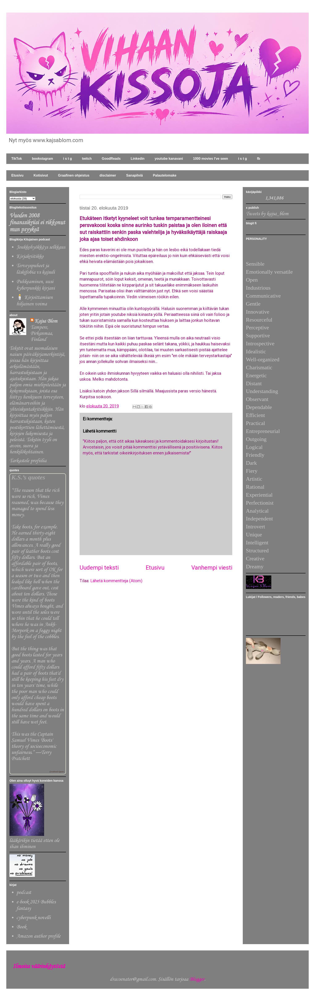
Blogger (196, 979)
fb (258, 158)
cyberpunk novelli (33, 918)
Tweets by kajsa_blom (267, 214)
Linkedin (137, 158)
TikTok (16, 158)
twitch (87, 158)
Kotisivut (41, 175)
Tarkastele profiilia (27, 461)
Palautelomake (164, 175)
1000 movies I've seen (210, 158)
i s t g (67, 158)
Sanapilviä (134, 175)
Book (21, 927)
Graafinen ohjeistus (73, 175)
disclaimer (108, 175)
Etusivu (17, 175)
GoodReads (111, 158)
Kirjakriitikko (29, 256)
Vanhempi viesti (211, 567)
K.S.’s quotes (28, 477)
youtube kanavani (169, 158)
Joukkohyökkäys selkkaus (40, 247)
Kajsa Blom (46, 321)
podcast (23, 892)
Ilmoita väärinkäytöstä (39, 966)
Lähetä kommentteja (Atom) (116, 580)
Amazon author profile (38, 936)
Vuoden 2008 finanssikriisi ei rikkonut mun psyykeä (37, 222)
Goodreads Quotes (56, 772)
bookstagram (42, 158)
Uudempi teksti (99, 567)
